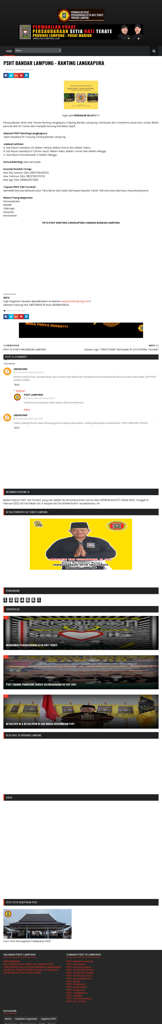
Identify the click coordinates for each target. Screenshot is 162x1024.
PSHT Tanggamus (67, 993)
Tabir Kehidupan (120, 984)
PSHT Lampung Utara (69, 978)
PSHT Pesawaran (66, 984)
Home (9, 51)
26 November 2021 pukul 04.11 (29, 418)
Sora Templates (95, 1019)
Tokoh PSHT (118, 989)
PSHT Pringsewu (66, 990)
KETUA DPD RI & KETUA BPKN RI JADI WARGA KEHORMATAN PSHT (40, 724)
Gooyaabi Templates (117, 1019)
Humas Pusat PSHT (122, 1004)
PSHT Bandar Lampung (70, 961)
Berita (115, 962)
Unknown (20, 369)
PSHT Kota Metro (67, 964)
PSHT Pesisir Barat (67, 987)
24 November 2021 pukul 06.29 (40, 398)
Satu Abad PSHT (120, 979)
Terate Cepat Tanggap (124, 1007)
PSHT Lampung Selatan (70, 970)
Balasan (20, 391)
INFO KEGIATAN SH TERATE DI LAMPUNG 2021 (25, 966)
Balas (16, 384)
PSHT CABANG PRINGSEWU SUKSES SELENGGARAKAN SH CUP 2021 (41, 684)
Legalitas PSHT (119, 968)
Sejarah (137, 979)
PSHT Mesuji (64, 981)
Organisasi (137, 968)
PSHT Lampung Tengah (71, 973)
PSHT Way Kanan (67, 1001)
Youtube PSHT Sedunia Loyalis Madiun (133, 1010)
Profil (133, 973)
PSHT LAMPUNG (33, 395)
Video (131, 989)
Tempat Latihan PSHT (16, 310)
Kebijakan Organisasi (133, 962)
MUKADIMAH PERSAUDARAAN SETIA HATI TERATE (31, 645)
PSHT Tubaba (65, 995)
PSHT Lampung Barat (69, 967)
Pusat (143, 973)
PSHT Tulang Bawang (69, 998)
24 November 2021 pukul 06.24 (29, 372)
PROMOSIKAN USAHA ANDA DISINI (21, 978)
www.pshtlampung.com (74, 301)
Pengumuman (119, 973)
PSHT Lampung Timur (69, 976)
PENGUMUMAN (11, 961)
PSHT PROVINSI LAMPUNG (33, 1019)
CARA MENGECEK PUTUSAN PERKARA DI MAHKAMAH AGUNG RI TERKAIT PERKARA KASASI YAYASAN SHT (25, 973)
